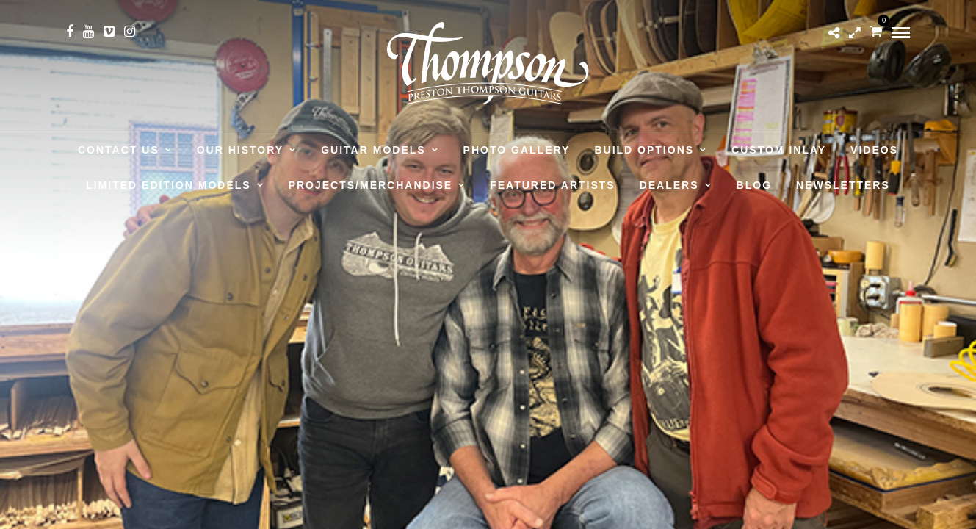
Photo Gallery (517, 150)
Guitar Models (373, 150)
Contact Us (118, 150)
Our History (240, 150)
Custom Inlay (778, 150)
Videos (874, 150)
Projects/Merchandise (371, 185)
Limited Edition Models (168, 185)
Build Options (644, 150)
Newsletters (843, 185)
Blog (754, 185)
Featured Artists (552, 185)
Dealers (669, 185)
